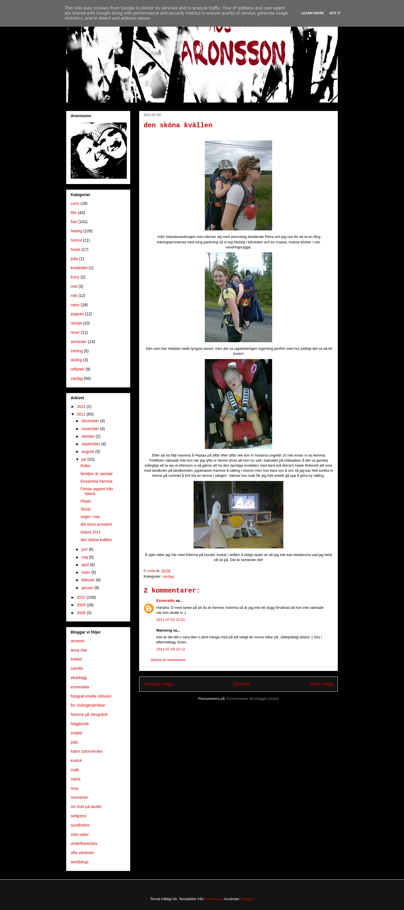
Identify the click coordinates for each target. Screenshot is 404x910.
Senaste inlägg (158, 684)
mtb (74, 295)
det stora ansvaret (96, 524)
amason (78, 641)
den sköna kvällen (96, 539)
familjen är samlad (97, 473)
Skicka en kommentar (168, 660)
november (90, 428)
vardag (168, 576)
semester (79, 341)
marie (76, 779)
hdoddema (213, 899)
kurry (75, 277)
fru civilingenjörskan (88, 705)
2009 (82, 605)
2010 (82, 597)
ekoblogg (79, 677)
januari (87, 588)
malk (75, 770)
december (90, 421)
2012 (82, 406)
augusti (88, 451)
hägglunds (80, 723)
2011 (82, 414)
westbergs (80, 862)
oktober (88, 436)
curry (75, 203)
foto (74, 221)
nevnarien (79, 797)
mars (86, 572)
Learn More (312, 13)
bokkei (76, 659)
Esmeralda (165, 600)
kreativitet (79, 267)
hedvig (76, 231)
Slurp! (86, 509)
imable (76, 733)
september (91, 444)
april (85, 564)
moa (74, 788)
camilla (77, 668)
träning (77, 351)
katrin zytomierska (86, 751)
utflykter (77, 369)
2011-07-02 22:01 (170, 620)
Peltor (86, 466)
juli (84, 459)
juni (85, 549)
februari (88, 580)
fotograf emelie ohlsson (91, 696)
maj (85, 557)
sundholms (80, 825)
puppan (77, 314)
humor (76, 240)
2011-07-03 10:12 (170, 649)
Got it (335, 13)
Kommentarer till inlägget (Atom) (252, 698)
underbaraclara (84, 843)
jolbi (74, 742)
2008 (82, 613)
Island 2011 (91, 532)
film (74, 212)
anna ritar (79, 650)
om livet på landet (86, 806)
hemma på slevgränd (89, 714)
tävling (76, 360)
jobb (74, 259)
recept (76, 323)
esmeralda (80, 687)
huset (75, 249)
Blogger (247, 899)
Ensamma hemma (97, 481)
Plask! (86, 501)
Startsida (241, 684)
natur (75, 305)
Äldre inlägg (321, 684)
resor (75, 332)
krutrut (76, 760)
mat (74, 286)
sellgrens (78, 816)
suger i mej (90, 516)
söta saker (80, 834)
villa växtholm (82, 852)
